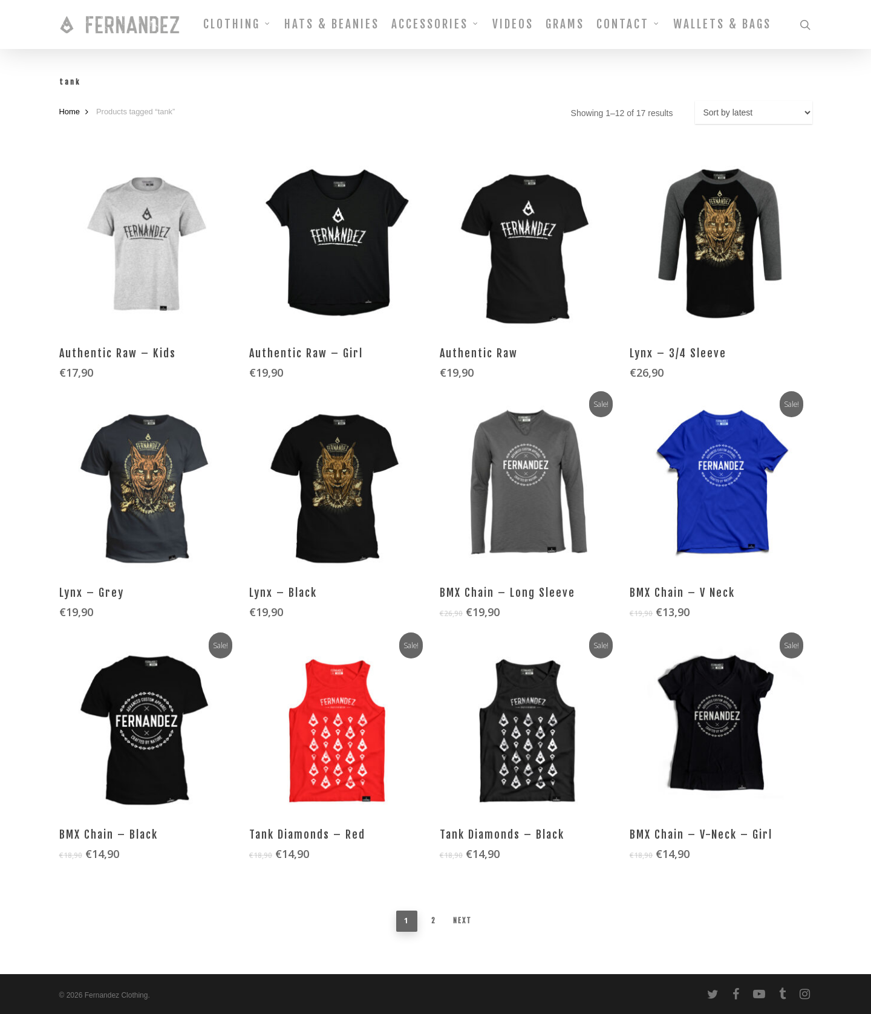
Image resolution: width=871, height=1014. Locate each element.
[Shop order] (753, 112)
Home (69, 111)
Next (462, 920)
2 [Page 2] (433, 920)
